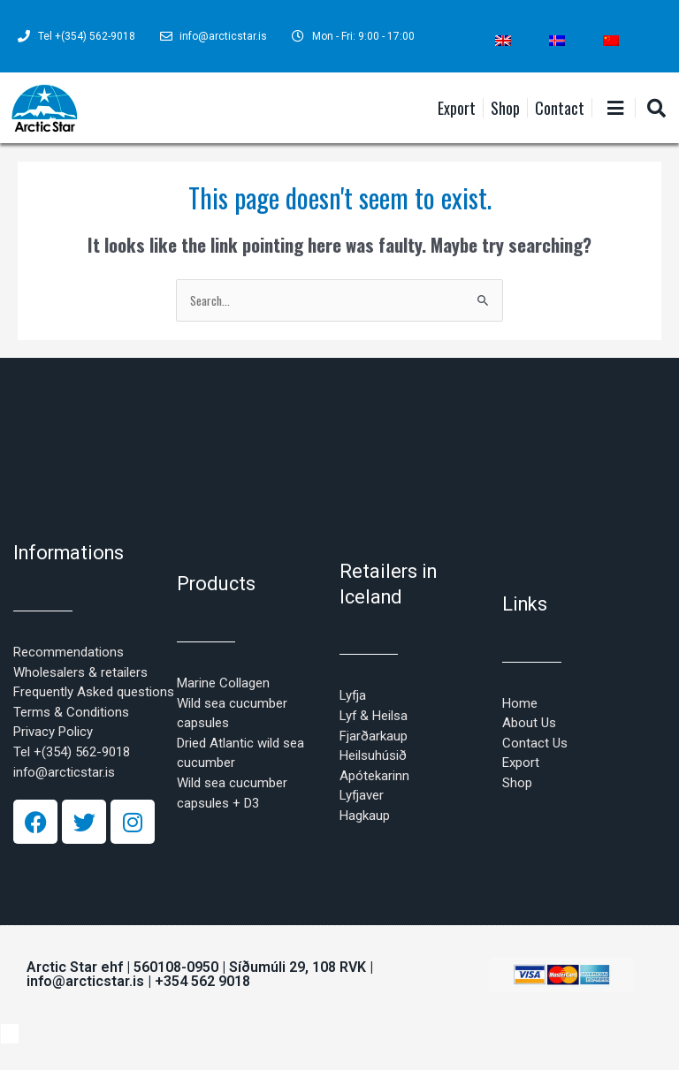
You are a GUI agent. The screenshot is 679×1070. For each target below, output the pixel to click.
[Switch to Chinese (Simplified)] (611, 41)
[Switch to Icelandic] (557, 41)
